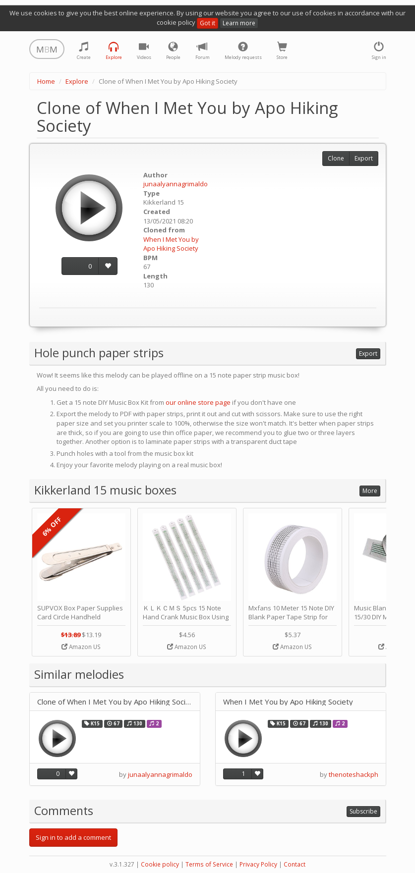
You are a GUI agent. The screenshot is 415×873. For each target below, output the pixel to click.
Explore (76, 81)
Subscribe (363, 811)
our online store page (198, 402)
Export (364, 158)
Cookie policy (160, 864)
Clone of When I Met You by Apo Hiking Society (114, 702)
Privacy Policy (258, 864)
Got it (207, 23)
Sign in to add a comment (73, 837)
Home (46, 81)
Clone (336, 158)
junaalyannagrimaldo (175, 183)
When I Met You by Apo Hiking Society (171, 244)
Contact (294, 864)
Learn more (239, 23)
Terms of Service (209, 864)
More (369, 491)
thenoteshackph (353, 774)
